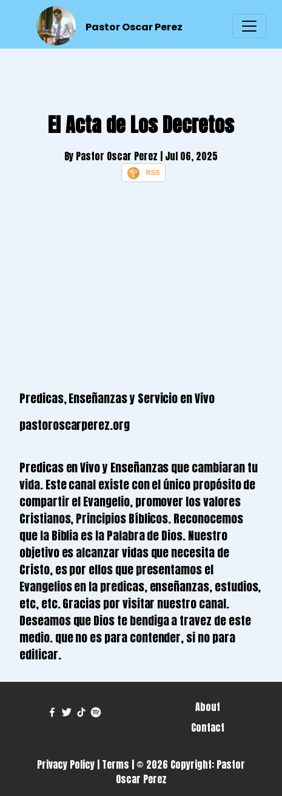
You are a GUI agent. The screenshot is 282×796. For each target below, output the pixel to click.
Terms (115, 764)
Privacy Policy (66, 764)
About (207, 706)
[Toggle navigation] (249, 26)
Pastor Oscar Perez (134, 27)
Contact (207, 727)
